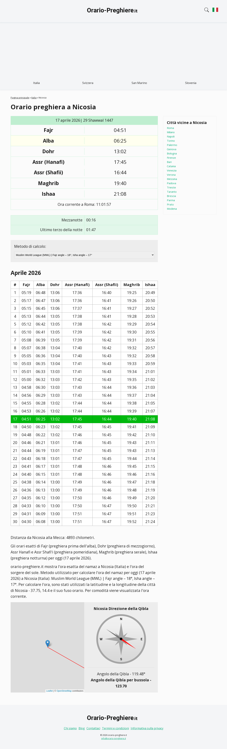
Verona (171, 174)
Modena (172, 208)
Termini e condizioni (115, 728)
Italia (36, 83)
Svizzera (87, 83)
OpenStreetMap (64, 691)
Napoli (171, 136)
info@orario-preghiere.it (113, 738)
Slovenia (190, 83)
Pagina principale (20, 97)
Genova (171, 149)
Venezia (171, 170)
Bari (169, 162)
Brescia (171, 196)
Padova (171, 183)
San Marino (139, 83)
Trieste (171, 187)
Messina (172, 179)
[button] (47, 643)
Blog (82, 728)
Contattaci (93, 728)
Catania (171, 166)
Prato (170, 204)
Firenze (171, 157)
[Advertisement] (113, 50)
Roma (170, 128)
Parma (171, 200)
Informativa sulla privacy (147, 728)
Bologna (172, 153)
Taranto (172, 191)
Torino (171, 140)
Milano (171, 132)
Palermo (172, 145)
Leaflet (49, 691)
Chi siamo (70, 728)
